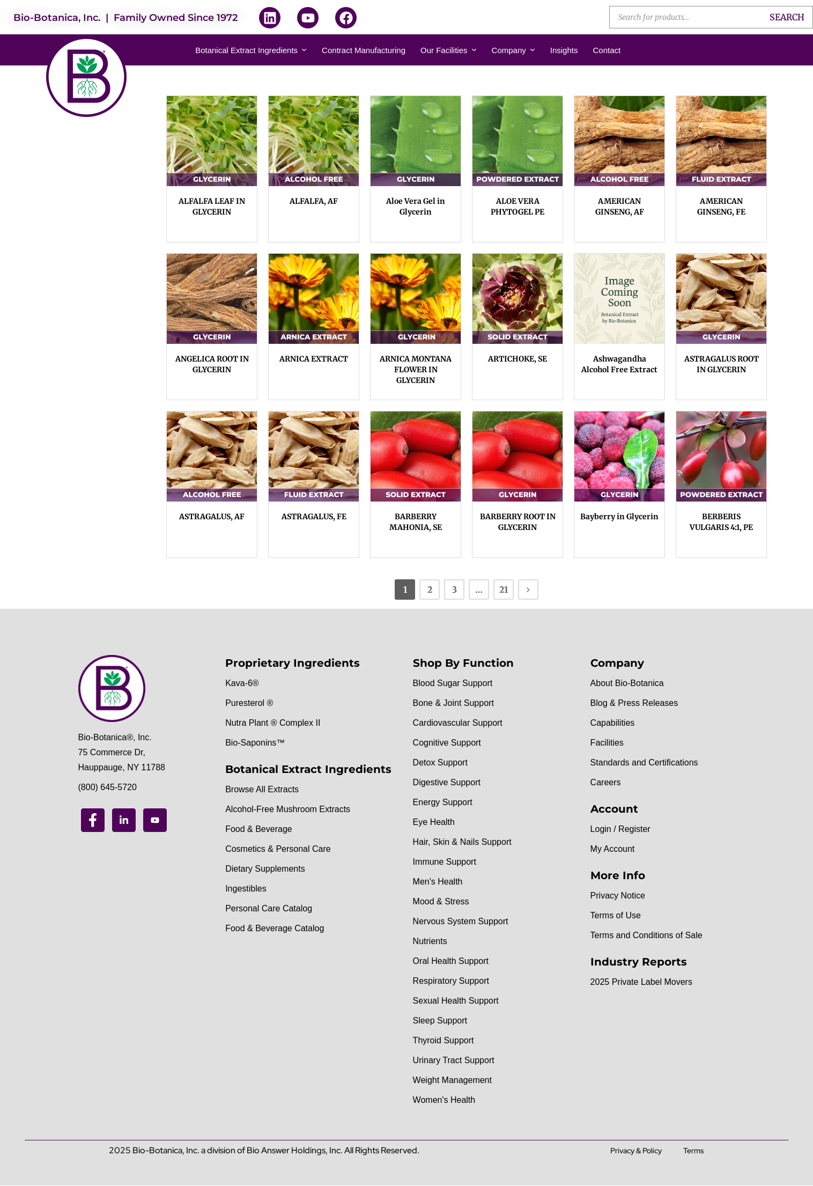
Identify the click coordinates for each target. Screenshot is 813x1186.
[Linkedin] (124, 820)
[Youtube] (155, 820)
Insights (564, 50)
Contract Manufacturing (363, 50)
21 (503, 589)
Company (513, 50)
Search (787, 17)
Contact (606, 50)
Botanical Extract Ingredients (251, 50)
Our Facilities (448, 50)
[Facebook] (93, 820)
